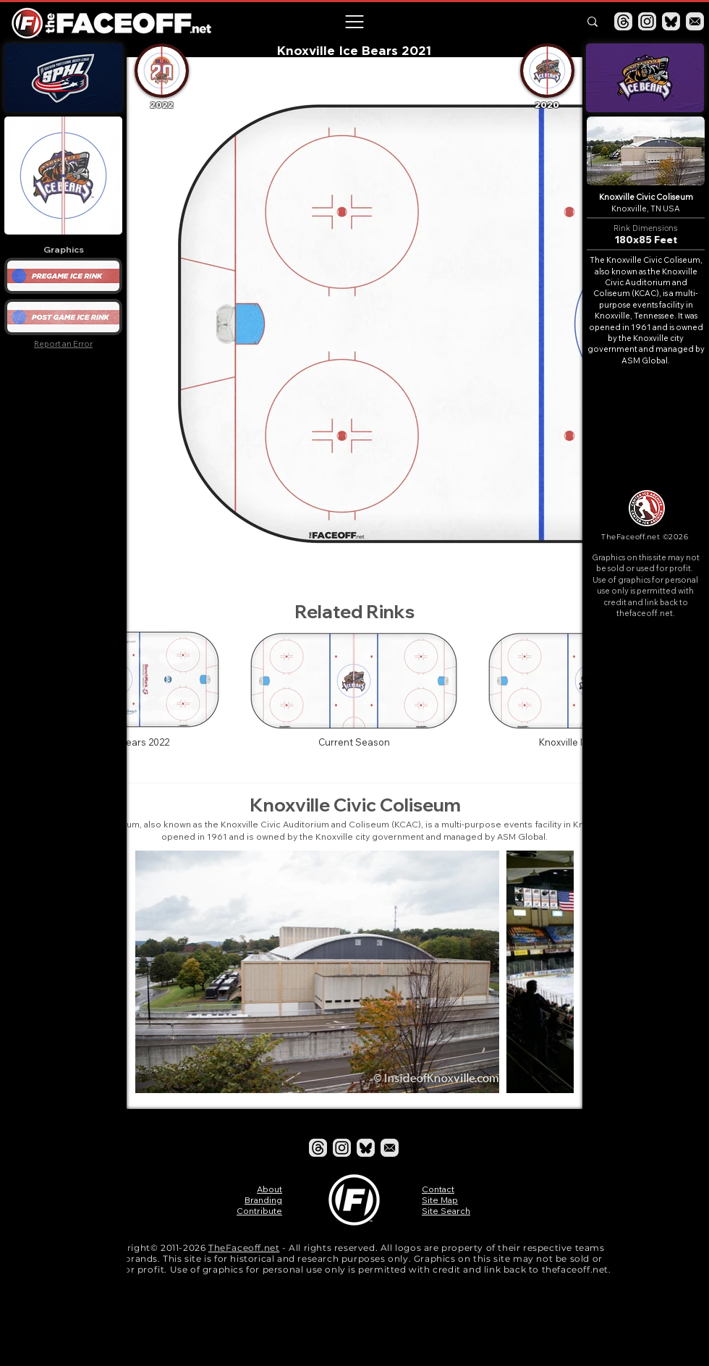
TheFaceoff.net (243, 1247)
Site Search (446, 1210)
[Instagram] (647, 21)
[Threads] (623, 21)
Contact (438, 1189)
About (269, 1189)
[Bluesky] (671, 21)
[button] (354, 21)
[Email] (695, 21)
